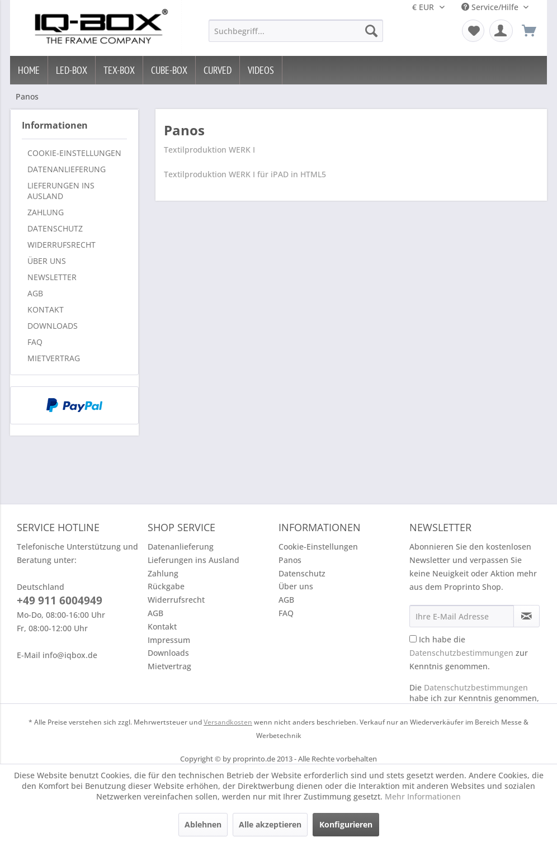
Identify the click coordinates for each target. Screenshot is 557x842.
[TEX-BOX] (119, 70)
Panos (289, 560)
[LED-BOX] (72, 70)
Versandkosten (228, 722)
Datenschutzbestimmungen (461, 652)
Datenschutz (55, 228)
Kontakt (45, 309)
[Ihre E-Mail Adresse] (461, 616)
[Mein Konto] (501, 31)
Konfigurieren (345, 824)
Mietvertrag (53, 358)
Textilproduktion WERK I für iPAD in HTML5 (245, 174)
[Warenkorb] (529, 31)
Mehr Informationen (423, 796)
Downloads (52, 325)
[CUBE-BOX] (169, 70)
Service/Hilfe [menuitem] (491, 7)
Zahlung (45, 212)
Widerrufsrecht (61, 244)
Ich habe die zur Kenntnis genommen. (468, 652)
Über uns (46, 261)
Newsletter (52, 277)
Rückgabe (166, 586)
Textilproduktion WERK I (209, 149)
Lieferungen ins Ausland (61, 190)
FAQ (35, 342)
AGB (35, 293)
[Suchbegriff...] (296, 31)
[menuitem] (296, 31)
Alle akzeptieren (270, 824)
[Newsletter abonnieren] (526, 616)
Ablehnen (203, 824)
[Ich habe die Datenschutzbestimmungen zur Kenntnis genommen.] (413, 638)
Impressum (169, 640)
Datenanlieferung (66, 169)
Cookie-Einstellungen (74, 153)
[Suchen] (371, 31)
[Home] (29, 70)
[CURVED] (218, 70)
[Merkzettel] (473, 31)
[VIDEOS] (261, 70)
